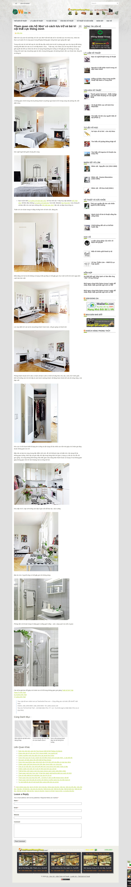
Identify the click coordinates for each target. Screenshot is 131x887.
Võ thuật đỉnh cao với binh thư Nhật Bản (102, 105)
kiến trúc (62, 787)
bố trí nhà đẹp (43, 787)
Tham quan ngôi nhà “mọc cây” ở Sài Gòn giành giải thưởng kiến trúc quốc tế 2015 (45, 773)
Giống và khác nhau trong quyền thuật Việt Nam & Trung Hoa (103, 79)
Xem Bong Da (92, 298)
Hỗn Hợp (19, 33)
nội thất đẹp (26, 789)
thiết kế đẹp (30, 791)
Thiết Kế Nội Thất (67, 690)
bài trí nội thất (34, 787)
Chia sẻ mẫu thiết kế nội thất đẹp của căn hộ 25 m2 (34, 775)
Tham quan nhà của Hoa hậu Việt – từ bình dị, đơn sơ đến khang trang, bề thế (43, 777)
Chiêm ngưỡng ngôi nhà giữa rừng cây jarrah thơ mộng (36, 755)
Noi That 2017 (65, 203)
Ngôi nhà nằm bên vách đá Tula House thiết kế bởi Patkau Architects (40, 751)
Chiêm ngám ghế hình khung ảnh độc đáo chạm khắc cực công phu (40, 764)
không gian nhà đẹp (53, 787)
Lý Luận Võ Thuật (36, 21)
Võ (16, 3)
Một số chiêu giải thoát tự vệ (101, 251)
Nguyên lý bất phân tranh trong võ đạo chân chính (104, 68)
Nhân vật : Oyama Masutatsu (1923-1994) (102, 178)
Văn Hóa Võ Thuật (66, 21)
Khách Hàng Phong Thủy (98, 331)
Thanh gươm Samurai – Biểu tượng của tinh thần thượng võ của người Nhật (103, 95)
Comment (17, 822)
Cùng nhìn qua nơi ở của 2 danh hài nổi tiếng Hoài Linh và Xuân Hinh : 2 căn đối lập (45, 758)
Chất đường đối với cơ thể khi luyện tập (102, 226)
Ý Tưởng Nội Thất (20, 697)
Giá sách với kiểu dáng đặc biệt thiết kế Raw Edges (34, 760)
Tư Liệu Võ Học (51, 21)
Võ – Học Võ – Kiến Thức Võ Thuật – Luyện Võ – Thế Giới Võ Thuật (68, 879)
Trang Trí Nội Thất (20, 692)
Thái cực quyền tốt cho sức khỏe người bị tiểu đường (103, 204)
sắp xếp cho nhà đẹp (36, 789)
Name (16, 800)
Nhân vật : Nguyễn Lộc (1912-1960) (104, 166)
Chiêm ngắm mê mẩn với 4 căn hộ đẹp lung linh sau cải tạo (37, 769)
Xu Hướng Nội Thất (20, 695)
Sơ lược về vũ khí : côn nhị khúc (103, 131)
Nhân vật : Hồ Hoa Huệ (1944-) (102, 188)
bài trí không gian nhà (22, 787)
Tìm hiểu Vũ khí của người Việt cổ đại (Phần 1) (103, 116)
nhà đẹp (19, 789)
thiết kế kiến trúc (69, 789)
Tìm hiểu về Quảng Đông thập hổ (103, 141)
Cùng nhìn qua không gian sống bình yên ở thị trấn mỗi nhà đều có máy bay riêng (44, 762)
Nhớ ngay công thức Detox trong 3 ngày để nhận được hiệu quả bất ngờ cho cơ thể (100, 284)
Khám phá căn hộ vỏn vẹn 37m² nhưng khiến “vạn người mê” (38, 753)
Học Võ (109, 21)
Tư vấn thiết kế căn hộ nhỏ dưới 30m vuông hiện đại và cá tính (38, 782)
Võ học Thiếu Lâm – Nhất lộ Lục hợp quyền (103, 263)
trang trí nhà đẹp (39, 791)
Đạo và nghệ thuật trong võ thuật (103, 57)
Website (16, 815)
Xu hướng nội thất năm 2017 (37, 201)
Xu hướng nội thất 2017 (41, 203)
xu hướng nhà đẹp (68, 791)
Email (16, 807)
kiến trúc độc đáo (71, 787)
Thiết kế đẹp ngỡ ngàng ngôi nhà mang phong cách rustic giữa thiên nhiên (42, 771)
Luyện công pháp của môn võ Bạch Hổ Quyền (102, 241)
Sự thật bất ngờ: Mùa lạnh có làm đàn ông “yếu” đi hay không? (99, 277)
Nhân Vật (99, 21)
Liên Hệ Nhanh (25, 3)
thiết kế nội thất (21, 791)
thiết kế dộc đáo (58, 789)
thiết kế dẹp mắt (48, 789)
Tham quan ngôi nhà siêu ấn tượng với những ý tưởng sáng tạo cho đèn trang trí (44, 780)
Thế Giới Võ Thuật (20, 21)
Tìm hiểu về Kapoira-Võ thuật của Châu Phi (103, 153)
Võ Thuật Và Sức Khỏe (85, 21)
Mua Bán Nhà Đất (94, 315)
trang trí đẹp (59, 791)
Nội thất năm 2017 (48, 205)
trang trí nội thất (50, 791)
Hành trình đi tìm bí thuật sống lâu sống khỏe (103, 215)
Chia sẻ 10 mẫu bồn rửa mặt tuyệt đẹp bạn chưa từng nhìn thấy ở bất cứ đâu (43, 766)
